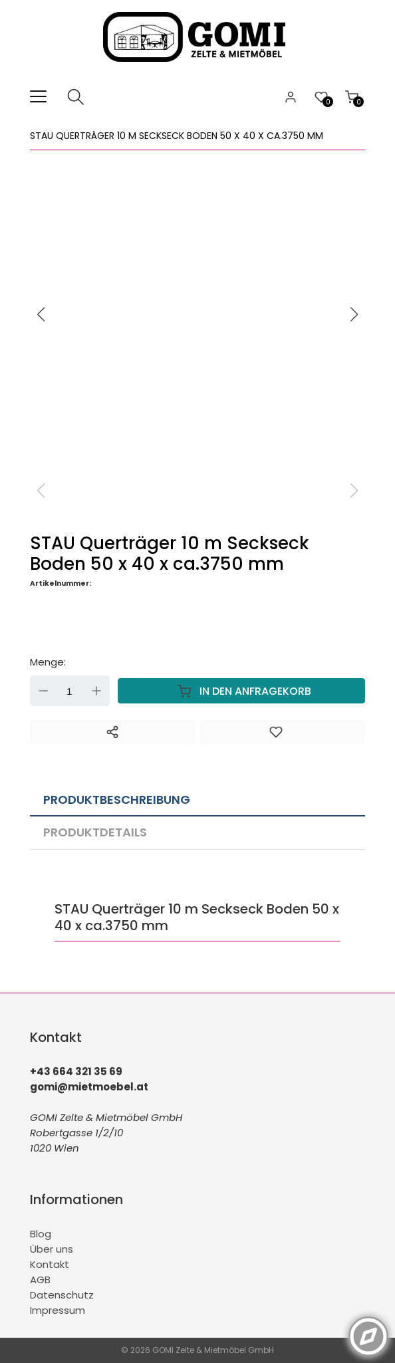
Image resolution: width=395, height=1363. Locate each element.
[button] (354, 314)
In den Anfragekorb (241, 691)
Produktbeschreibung (116, 799)
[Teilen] (112, 732)
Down (43, 691)
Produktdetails (95, 832)
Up (96, 691)
